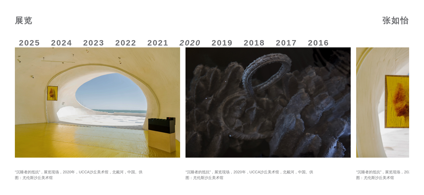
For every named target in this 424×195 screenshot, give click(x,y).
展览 (24, 20)
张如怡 (395, 20)
